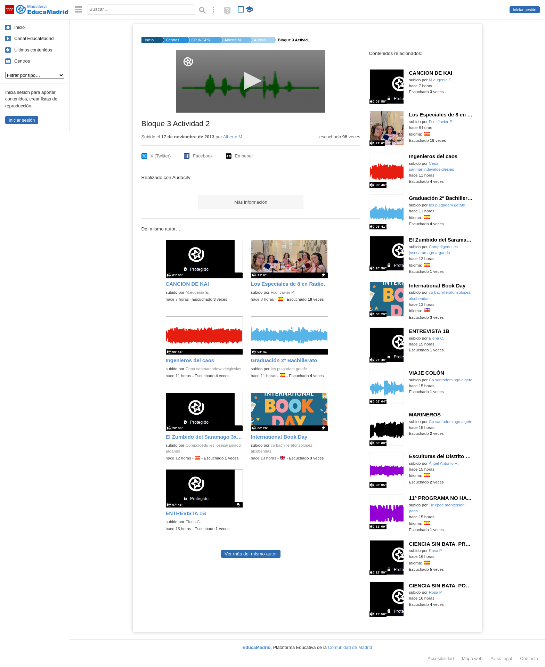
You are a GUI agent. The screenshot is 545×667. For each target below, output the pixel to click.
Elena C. (193, 522)
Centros (22, 61)
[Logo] (188, 61)
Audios (260, 40)
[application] (250, 81)
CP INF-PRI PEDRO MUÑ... (202, 40)
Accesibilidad (441, 658)
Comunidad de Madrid (350, 647)
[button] (250, 80)
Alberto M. (233, 40)
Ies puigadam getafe (289, 369)
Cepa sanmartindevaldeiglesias (213, 369)
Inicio (19, 27)
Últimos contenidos (33, 49)
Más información (250, 202)
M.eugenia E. (197, 292)
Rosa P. (436, 550)
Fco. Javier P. (283, 292)
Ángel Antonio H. (444, 463)
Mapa (472, 658)
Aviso (501, 658)
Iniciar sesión (524, 10)
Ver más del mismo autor (251, 553)
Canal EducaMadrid (34, 38)
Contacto (529, 658)
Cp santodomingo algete (450, 380)
